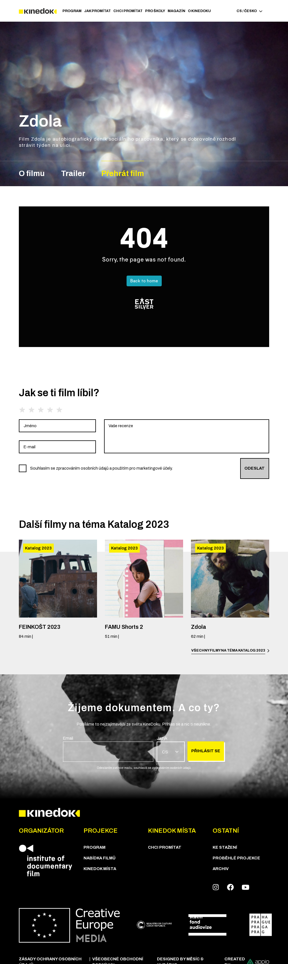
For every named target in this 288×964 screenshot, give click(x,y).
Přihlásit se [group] (205, 751)
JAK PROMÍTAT (97, 11)
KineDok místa (100, 868)
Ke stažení (225, 847)
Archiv (221, 868)
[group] (57, 425)
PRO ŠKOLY (155, 11)
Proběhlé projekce (236, 858)
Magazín (176, 11)
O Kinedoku (199, 11)
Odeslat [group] (254, 468)
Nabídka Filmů (100, 858)
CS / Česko (249, 11)
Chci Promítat (128, 11)
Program (72, 11)
